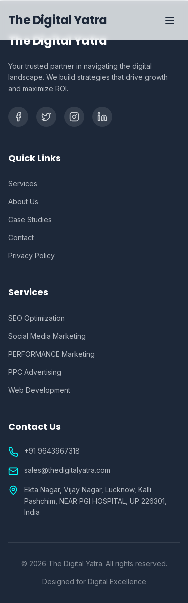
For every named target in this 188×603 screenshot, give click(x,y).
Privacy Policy (31, 255)
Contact (21, 237)
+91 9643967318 (52, 450)
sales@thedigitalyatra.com (67, 470)
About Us (23, 201)
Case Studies (30, 219)
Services (22, 183)
